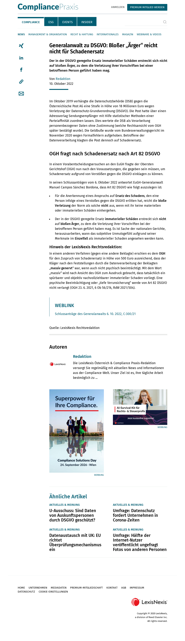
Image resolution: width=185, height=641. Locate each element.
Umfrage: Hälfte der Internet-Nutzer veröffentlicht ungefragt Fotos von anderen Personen (140, 542)
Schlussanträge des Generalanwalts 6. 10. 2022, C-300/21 (95, 314)
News (21, 34)
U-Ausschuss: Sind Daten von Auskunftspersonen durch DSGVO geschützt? (72, 515)
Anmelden (117, 7)
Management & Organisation (47, 34)
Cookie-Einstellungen (53, 591)
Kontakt (112, 587)
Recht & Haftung (81, 34)
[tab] (31, 21)
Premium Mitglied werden (147, 7)
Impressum (137, 587)
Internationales (108, 34)
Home (21, 587)
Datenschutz (26, 591)
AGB (123, 587)
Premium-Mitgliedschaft (86, 587)
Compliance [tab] (31, 22)
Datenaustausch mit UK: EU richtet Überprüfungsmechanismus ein (75, 542)
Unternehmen (38, 587)
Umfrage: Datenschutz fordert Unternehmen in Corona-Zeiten (135, 515)
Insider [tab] (86, 22)
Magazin (127, 34)
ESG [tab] (51, 22)
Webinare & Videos (149, 34)
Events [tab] (67, 22)
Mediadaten (58, 587)
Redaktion (63, 79)
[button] (21, 81)
